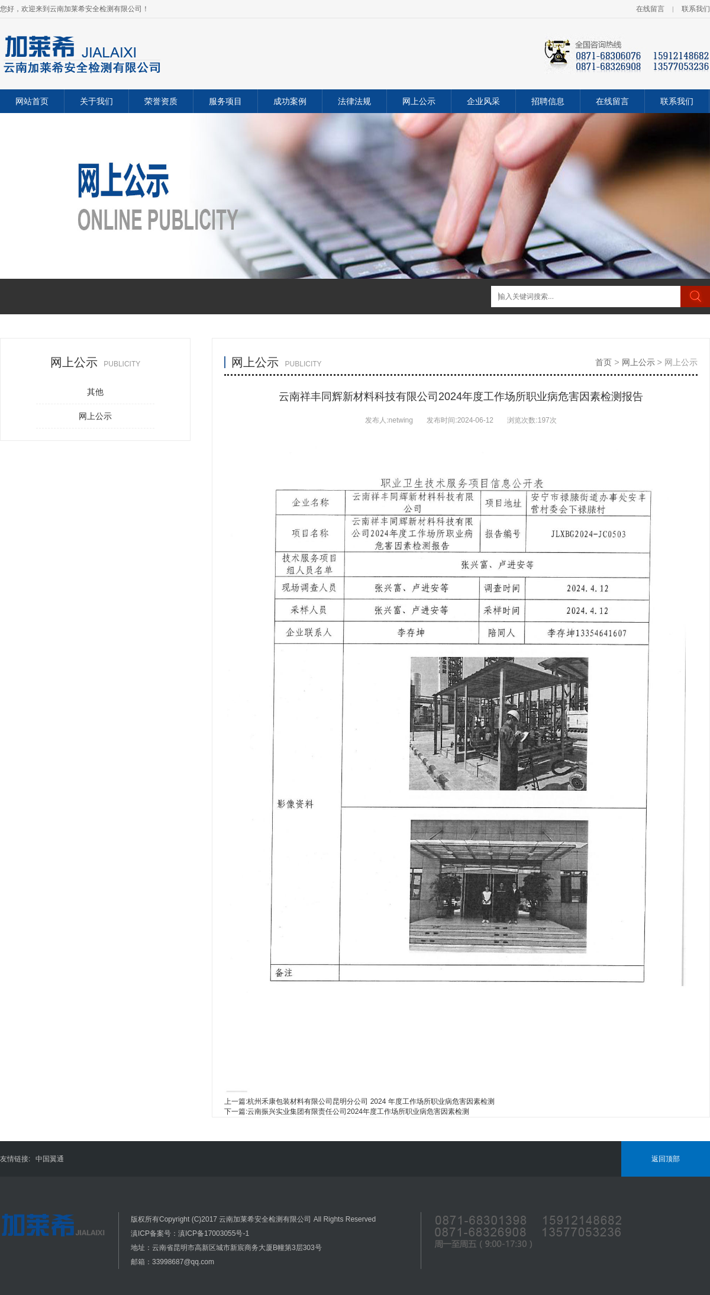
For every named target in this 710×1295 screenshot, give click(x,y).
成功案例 (289, 101)
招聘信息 (547, 101)
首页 (603, 362)
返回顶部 (665, 1159)
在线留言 (650, 9)
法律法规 (354, 101)
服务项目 (225, 101)
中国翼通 (50, 1159)
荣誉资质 (161, 101)
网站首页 (32, 101)
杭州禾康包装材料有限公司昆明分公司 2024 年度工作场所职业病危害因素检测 (370, 1101)
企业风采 (483, 101)
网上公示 (418, 101)
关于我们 (96, 101)
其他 (95, 392)
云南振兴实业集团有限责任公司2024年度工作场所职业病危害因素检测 (358, 1111)
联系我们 (696, 9)
